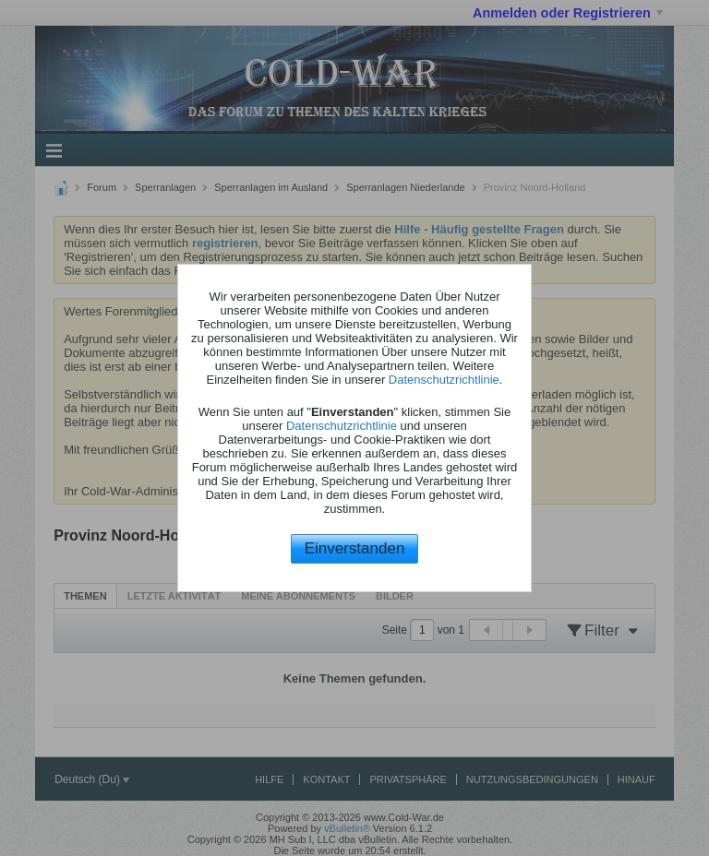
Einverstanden (355, 548)
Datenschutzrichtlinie (444, 379)
